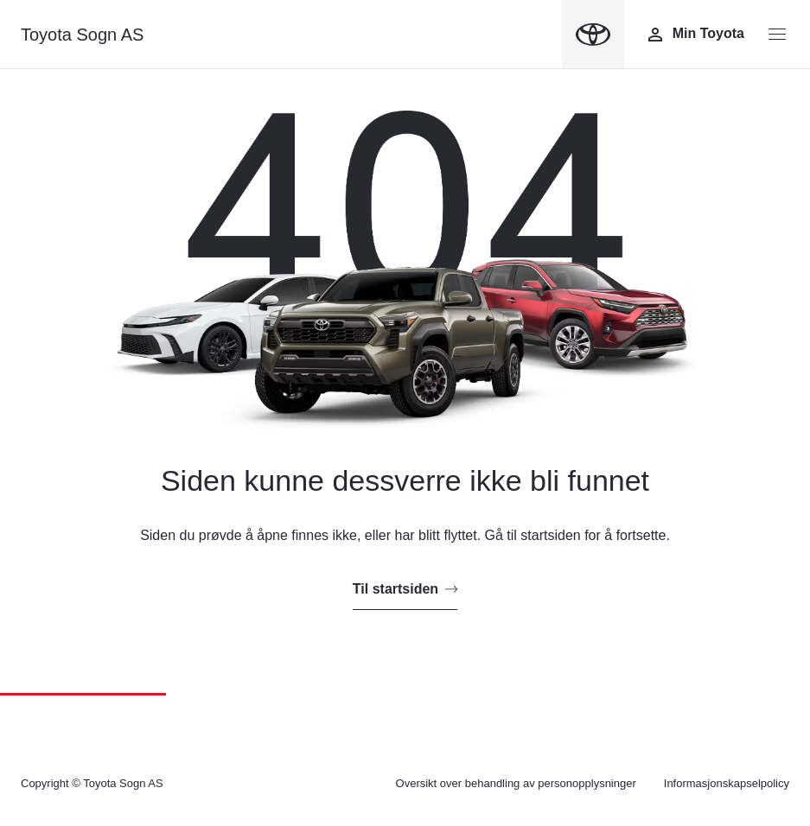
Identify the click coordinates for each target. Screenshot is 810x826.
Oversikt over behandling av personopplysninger (516, 783)
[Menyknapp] (777, 34)
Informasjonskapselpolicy (726, 783)
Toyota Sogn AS (82, 34)
